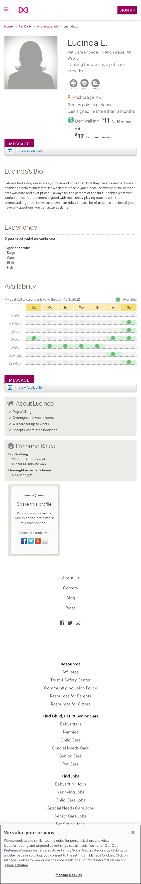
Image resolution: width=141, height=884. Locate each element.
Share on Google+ (38, 541)
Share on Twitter (31, 541)
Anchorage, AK (47, 26)
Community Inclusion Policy (70, 687)
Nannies (70, 731)
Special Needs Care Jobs (70, 807)
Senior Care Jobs (71, 815)
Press (71, 607)
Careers (70, 587)
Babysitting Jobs (70, 783)
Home (8, 26)
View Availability (31, 151)
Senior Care (70, 755)
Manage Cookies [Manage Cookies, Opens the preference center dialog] (69, 875)
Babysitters (70, 723)
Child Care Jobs (70, 799)
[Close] (132, 832)
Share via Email (45, 541)
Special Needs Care (70, 747)
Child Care (71, 739)
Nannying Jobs (71, 791)
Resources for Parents (70, 695)
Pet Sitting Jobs (70, 823)
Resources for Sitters (70, 703)
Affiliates (70, 671)
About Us (70, 577)
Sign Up (127, 10)
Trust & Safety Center (70, 679)
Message (19, 143)
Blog (70, 597)
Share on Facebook (24, 541)
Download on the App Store (70, 643)
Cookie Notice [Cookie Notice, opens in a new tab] (16, 865)
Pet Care (25, 26)
